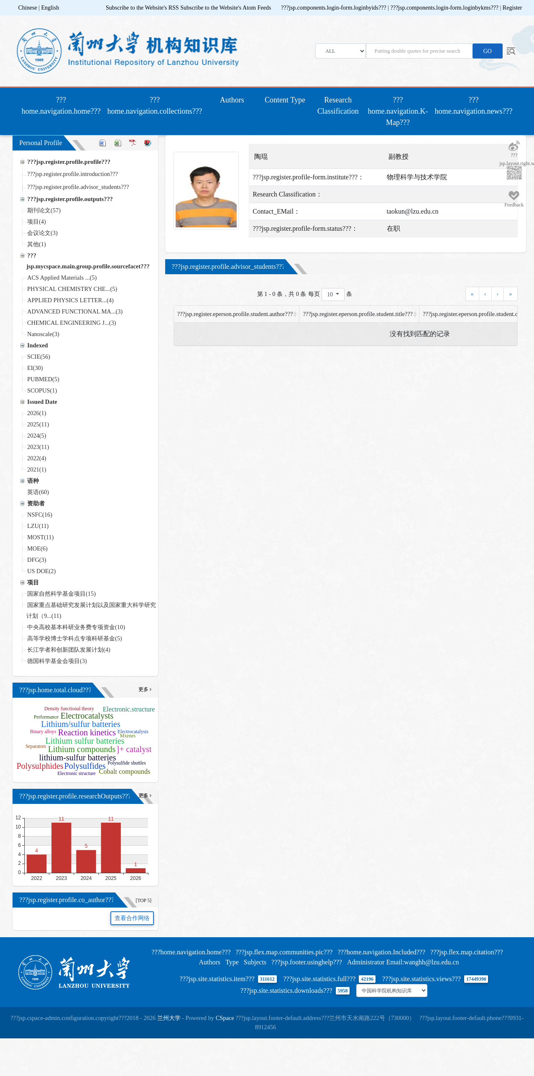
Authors (232, 100)
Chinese (27, 8)
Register (512, 8)
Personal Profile (40, 142)
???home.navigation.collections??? (154, 105)
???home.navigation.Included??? (381, 952)
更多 (144, 689)
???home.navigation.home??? (63, 105)
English (50, 8)
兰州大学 (169, 1018)
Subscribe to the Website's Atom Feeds (225, 8)
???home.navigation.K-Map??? (398, 111)
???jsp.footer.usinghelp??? (306, 962)
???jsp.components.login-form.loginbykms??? (445, 8)
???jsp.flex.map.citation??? (466, 952)
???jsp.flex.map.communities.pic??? (283, 952)
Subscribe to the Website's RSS (142, 8)
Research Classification (338, 105)
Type (232, 962)
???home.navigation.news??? (474, 105)
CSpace (225, 1018)
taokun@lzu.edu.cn (412, 211)
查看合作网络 (132, 918)
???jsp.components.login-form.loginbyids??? (334, 8)
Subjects (255, 962)
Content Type (285, 100)
